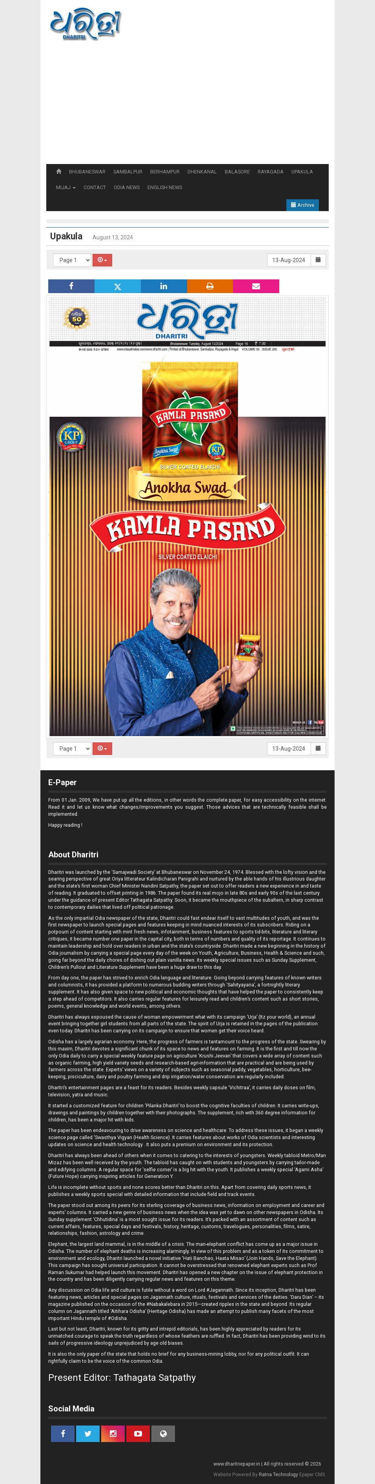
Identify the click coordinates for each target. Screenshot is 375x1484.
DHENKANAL (202, 172)
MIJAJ (66, 187)
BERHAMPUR (165, 172)
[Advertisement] (187, 105)
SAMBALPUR (127, 172)
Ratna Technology (278, 1474)
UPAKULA (302, 172)
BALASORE (237, 172)
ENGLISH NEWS (164, 187)
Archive (302, 205)
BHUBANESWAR (87, 172)
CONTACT (95, 187)
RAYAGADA (271, 172)
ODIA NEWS (127, 187)
